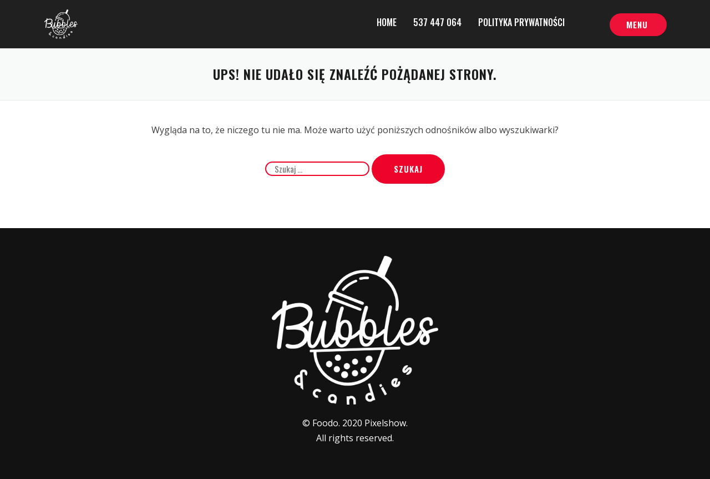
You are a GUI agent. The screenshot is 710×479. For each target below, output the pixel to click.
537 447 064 (437, 22)
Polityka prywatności (521, 22)
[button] (638, 25)
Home (387, 22)
